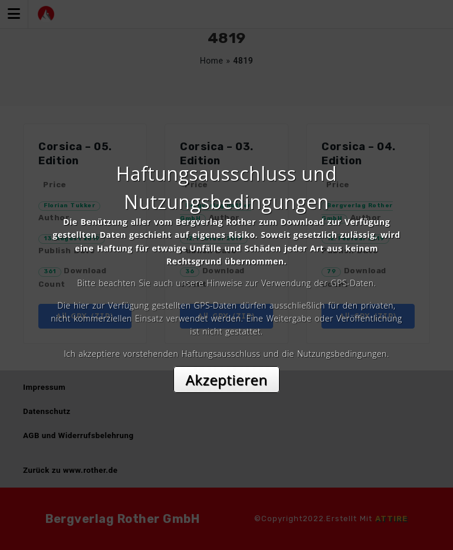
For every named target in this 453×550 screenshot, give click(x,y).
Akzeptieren (227, 379)
